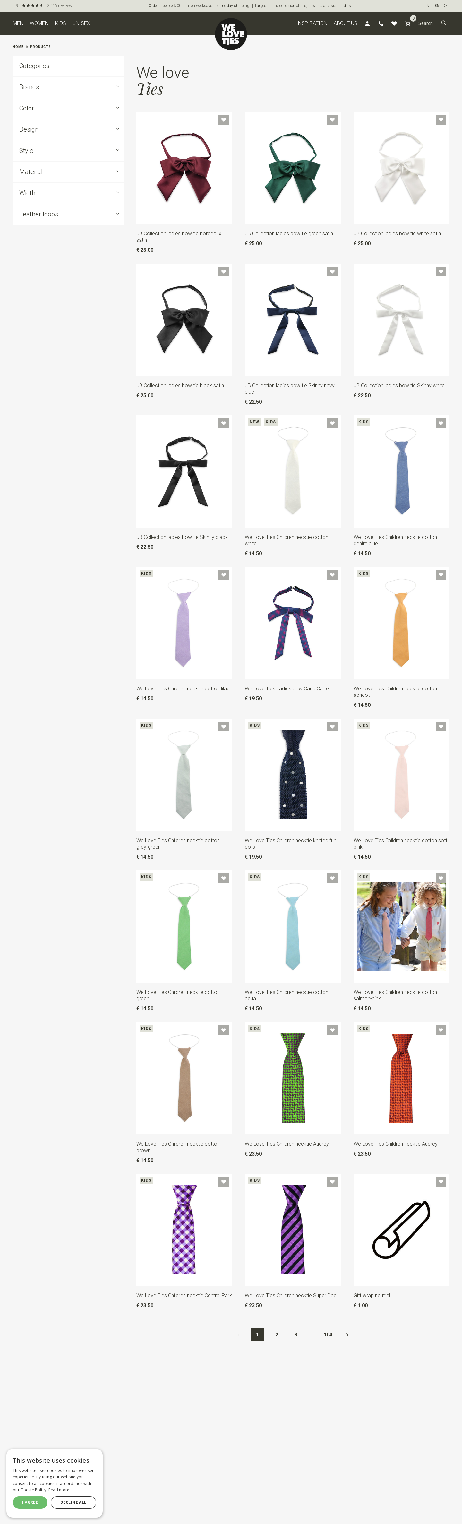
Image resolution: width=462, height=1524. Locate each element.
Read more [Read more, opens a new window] (59, 1490)
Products (40, 46)
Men (18, 23)
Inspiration (311, 23)
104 (328, 1335)
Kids (60, 23)
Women (39, 23)
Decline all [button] (73, 1502)
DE (445, 6)
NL (428, 6)
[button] (443, 23)
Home (18, 46)
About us (345, 23)
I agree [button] (30, 1502)
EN (437, 6)
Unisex (81, 23)
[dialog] (54, 1483)
